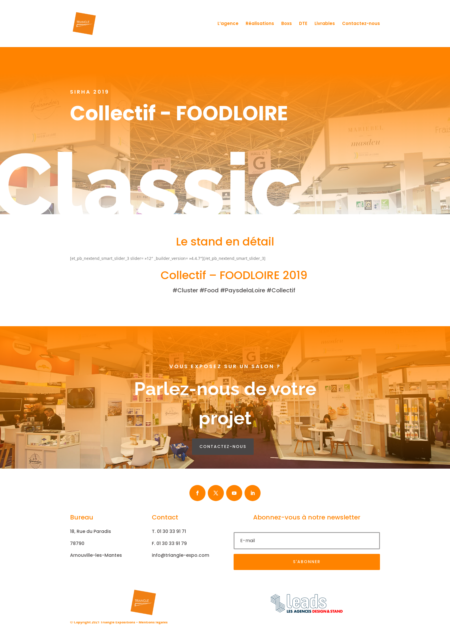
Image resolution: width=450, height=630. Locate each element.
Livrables (325, 24)
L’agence (228, 24)
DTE (303, 24)
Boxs (286, 24)
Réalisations (260, 24)
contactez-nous (222, 446)
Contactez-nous (361, 24)
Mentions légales (153, 622)
